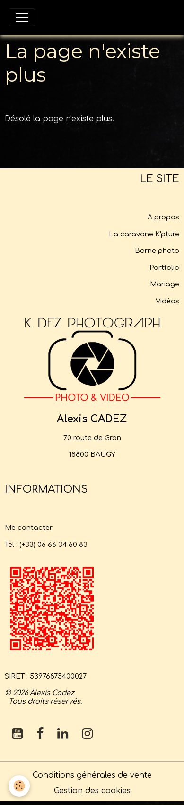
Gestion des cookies (92, 791)
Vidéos (167, 301)
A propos (163, 217)
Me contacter (29, 527)
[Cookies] (19, 786)
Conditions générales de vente (92, 775)
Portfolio (164, 267)
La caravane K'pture (144, 234)
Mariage (164, 284)
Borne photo (157, 250)
